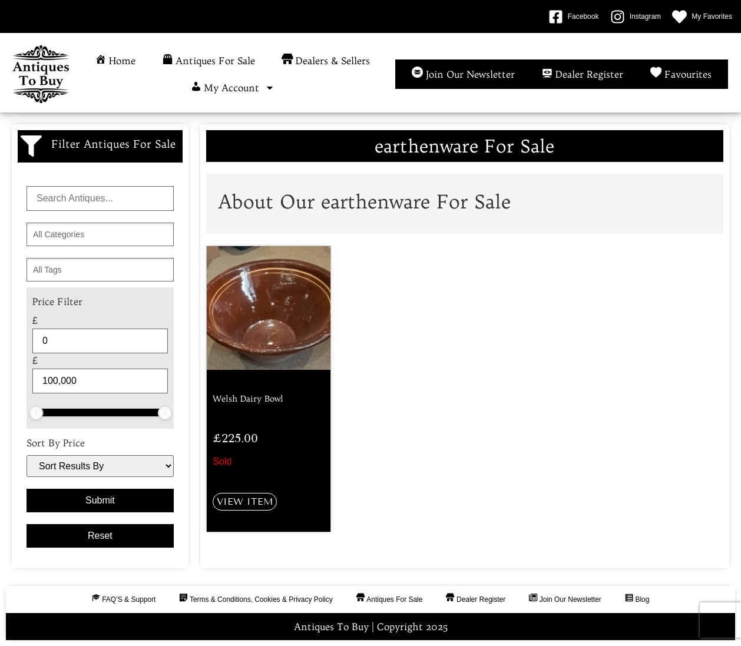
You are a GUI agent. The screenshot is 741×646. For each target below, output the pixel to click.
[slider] (36, 413)
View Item (245, 501)
